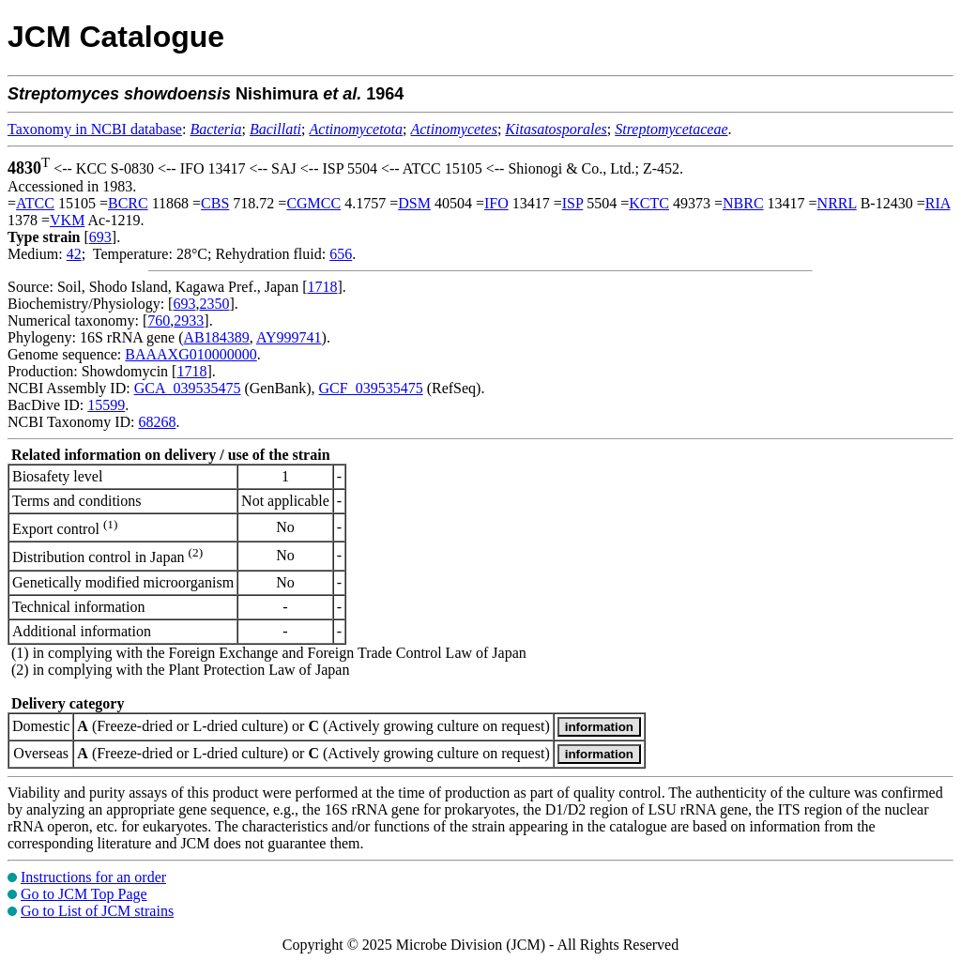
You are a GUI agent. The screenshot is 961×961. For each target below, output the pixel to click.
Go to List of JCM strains (97, 911)
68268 (156, 422)
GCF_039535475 (371, 388)
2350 (214, 304)
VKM (67, 220)
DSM (414, 203)
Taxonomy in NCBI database (95, 129)
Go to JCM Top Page (84, 894)
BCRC (128, 203)
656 (340, 254)
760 (158, 320)
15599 (106, 405)
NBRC (743, 203)
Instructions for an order (93, 877)
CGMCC (313, 203)
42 (74, 254)
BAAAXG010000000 (190, 354)
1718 (323, 287)
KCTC (649, 203)
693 (100, 237)
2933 (189, 320)
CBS (215, 203)
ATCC (35, 203)
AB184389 (217, 337)
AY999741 (289, 337)
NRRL (837, 203)
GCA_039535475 (187, 388)
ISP (573, 203)
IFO (496, 203)
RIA (938, 203)
